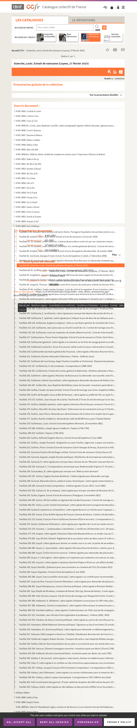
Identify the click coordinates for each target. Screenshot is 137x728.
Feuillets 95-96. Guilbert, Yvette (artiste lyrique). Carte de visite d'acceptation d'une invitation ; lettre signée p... (67, 289)
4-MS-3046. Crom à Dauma (28, 130)
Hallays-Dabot (23, 692)
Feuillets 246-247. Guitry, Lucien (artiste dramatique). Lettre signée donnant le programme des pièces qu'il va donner (67, 504)
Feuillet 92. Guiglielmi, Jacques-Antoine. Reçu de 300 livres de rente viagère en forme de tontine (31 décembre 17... (67, 274)
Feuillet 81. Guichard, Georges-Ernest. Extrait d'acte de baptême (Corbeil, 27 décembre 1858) (63, 255)
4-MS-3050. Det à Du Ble (27, 149)
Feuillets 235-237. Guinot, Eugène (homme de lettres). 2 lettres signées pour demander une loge (64, 476)
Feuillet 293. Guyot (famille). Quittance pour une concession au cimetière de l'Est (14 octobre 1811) (66, 567)
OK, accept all (19, 722)
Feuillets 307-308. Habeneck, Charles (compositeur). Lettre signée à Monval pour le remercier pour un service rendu (67, 605)
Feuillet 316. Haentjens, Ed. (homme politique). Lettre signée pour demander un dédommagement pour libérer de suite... (67, 629)
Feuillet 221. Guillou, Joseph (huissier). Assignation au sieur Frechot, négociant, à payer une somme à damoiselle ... (67, 442)
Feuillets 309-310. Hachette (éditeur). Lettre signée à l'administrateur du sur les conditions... (67, 610)
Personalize (88, 722)
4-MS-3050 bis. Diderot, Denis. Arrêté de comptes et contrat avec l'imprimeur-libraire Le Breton (60, 154)
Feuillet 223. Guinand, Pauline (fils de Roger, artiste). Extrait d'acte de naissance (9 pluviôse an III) (65, 452)
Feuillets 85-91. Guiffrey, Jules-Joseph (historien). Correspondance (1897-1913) (56, 270)
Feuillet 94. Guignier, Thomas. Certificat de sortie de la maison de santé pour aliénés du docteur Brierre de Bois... (67, 284)
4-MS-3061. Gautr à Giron (27, 206)
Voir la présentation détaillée (104, 94)
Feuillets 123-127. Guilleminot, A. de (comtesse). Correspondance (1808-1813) (55, 365)
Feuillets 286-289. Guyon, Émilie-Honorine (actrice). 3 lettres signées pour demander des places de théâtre (67, 552)
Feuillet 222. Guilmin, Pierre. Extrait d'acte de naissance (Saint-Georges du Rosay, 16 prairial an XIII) (66, 447)
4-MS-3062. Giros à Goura (28, 211)
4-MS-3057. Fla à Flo (25, 187)
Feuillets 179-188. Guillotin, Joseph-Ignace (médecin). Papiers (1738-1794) (54, 428)
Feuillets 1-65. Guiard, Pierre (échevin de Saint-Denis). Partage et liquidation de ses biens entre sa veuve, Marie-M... (67, 231)
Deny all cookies (54, 722)
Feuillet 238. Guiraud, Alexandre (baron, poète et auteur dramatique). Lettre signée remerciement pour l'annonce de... (67, 480)
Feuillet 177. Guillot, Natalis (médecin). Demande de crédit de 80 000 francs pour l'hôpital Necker (65, 418)
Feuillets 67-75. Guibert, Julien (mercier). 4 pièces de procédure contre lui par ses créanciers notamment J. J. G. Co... (67, 241)
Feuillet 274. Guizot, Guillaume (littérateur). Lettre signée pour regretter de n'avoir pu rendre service (66, 524)
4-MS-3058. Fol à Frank (26, 192)
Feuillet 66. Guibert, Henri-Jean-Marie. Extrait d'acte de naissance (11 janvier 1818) (58, 236)
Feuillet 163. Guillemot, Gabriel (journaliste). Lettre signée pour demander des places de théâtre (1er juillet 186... (67, 380)
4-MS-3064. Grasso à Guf (27, 221)
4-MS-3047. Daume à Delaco (29, 135)
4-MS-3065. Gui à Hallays (27, 226)
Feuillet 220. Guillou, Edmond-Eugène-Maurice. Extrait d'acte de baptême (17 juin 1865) (60, 437)
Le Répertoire (83, 20)
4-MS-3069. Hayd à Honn (27, 702)
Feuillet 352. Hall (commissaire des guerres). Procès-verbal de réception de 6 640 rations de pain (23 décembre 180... (67, 682)
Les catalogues (29, 20)
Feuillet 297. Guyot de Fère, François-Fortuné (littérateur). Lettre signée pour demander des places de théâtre (67, 581)
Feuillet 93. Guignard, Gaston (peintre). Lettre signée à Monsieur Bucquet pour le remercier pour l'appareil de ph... (67, 279)
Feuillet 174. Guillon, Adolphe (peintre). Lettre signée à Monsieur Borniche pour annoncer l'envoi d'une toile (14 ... (67, 404)
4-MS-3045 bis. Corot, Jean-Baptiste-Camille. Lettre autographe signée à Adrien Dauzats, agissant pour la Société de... (66, 125)
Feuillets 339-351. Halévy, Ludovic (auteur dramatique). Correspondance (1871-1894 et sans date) (65, 677)
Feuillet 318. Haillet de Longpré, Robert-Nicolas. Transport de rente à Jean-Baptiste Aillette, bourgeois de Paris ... (67, 638)
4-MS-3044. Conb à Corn (27, 115)
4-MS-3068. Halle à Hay (27, 697)
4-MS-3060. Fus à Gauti (26, 202)
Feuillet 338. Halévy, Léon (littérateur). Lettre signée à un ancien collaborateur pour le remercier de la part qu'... (67, 672)
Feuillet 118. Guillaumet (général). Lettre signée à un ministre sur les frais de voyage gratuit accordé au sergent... (67, 342)
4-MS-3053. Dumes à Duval (28, 168)
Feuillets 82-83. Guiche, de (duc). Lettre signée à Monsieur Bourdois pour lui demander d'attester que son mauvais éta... (67, 260)
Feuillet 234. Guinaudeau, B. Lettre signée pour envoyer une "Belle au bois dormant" (59, 471)
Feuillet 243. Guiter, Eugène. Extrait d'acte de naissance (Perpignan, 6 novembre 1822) (60, 495)
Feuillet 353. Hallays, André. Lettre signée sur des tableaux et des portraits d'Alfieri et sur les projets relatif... (67, 686)
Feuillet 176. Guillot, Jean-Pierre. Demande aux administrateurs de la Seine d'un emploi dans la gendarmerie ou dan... (67, 413)
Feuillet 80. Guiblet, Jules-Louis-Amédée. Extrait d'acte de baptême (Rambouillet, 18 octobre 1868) (66, 251)
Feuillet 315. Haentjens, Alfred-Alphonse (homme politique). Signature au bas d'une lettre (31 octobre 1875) (67, 624)
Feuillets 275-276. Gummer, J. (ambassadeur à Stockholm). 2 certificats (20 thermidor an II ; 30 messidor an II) (67, 528)
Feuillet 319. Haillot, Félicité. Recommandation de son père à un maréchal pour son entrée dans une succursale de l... (67, 643)
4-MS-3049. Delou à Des (27, 144)
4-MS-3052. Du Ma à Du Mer (28, 163)
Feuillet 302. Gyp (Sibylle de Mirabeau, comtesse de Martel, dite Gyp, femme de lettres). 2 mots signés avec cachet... (67, 591)
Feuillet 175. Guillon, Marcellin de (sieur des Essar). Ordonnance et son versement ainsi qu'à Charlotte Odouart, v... (67, 409)
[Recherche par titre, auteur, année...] (64, 27)
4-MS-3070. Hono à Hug (27, 711)
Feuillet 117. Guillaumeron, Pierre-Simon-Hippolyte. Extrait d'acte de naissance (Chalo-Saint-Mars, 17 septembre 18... (67, 337)
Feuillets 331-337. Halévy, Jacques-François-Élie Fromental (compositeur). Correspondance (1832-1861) (67, 667)
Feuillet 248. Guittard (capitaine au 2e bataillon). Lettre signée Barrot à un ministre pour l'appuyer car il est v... (67, 509)
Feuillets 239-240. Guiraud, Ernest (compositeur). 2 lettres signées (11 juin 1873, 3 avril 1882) (62, 485)
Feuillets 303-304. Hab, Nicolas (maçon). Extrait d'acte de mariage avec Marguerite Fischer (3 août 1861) (67, 595)
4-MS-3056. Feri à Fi (25, 183)
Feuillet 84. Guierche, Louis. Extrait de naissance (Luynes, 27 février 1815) (53, 265)
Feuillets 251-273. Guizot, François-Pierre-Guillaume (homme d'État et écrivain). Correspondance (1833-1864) (67, 519)
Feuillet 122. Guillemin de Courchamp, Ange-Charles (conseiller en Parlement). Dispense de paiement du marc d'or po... (67, 361)
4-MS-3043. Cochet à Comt (28, 111)
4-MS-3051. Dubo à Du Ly (27, 159)
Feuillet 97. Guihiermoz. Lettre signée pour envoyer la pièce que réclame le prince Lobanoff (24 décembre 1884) (67, 294)
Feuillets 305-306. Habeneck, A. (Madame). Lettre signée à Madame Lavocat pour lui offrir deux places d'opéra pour (67, 600)
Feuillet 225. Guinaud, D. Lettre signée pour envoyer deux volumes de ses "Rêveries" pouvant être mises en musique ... (67, 461)
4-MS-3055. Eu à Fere (25, 178)
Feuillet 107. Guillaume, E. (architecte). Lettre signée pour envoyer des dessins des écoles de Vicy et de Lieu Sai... (67, 313)
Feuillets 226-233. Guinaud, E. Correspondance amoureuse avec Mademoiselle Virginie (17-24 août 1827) (67, 466)
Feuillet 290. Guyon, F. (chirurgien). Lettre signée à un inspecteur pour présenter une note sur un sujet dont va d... (67, 557)
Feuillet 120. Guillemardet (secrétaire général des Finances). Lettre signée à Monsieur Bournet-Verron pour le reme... (67, 351)
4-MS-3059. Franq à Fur (26, 197)
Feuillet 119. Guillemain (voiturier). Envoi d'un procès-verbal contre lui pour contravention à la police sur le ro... (67, 346)
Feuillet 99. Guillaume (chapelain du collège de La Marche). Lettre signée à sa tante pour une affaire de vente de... (67, 303)
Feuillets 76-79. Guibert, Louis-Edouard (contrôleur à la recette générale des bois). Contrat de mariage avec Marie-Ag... (67, 246)
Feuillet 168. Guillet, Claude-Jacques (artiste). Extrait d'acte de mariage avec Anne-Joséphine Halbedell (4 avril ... (67, 389)
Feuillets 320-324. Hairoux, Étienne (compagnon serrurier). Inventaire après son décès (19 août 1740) (66, 648)
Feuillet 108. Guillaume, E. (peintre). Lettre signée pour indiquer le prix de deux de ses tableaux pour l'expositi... (67, 318)
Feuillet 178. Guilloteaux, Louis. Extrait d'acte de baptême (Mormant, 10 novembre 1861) (61, 423)
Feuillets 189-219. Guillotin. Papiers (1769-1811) (41, 433)
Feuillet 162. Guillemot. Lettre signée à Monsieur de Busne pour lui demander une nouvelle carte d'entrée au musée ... (67, 375)
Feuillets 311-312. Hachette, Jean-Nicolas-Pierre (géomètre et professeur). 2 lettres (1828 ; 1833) (64, 615)
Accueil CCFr (18, 50)
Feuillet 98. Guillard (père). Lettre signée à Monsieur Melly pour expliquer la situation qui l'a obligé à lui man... (67, 298)
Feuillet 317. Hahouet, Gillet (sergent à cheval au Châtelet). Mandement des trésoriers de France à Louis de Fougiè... (67, 634)
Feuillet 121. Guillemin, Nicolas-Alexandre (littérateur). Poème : (56, 356)
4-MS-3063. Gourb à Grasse (28, 216)
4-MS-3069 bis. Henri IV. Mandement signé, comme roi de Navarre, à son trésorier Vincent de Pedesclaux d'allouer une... (66, 706)
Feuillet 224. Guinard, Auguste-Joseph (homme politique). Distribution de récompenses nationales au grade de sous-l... (67, 456)
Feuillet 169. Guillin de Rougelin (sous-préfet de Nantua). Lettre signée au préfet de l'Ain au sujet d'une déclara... (67, 394)
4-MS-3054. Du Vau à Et (27, 173)
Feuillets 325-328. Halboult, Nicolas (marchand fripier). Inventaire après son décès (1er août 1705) (65, 653)
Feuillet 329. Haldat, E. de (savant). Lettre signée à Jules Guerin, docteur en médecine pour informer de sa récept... (67, 658)
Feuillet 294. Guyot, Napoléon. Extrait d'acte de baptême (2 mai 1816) (52, 571)
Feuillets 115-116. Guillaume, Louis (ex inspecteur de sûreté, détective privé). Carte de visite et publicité (67, 332)
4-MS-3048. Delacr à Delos (28, 139)
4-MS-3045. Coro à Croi (26, 120)
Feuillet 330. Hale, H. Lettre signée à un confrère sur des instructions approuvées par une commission (67, 662)
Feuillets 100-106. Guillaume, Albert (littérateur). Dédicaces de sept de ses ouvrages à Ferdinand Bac (66, 308)
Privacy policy (119, 722)
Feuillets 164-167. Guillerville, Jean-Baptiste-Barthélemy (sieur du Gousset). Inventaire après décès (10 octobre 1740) (67, 385)
